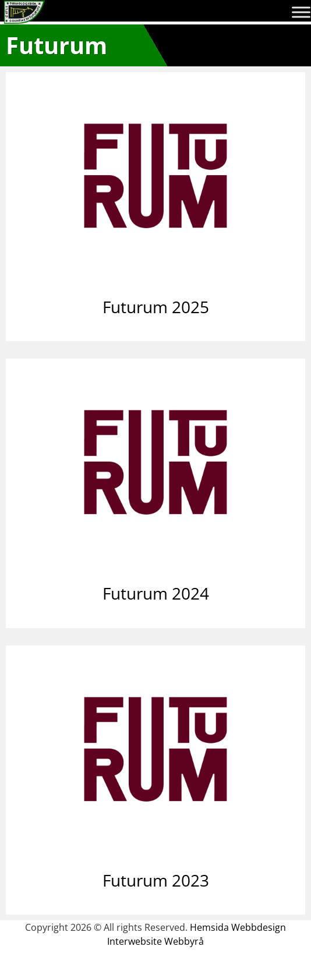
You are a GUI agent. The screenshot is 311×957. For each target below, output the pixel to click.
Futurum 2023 (156, 880)
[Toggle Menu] (301, 11)
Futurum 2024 (156, 593)
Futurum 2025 (156, 307)
